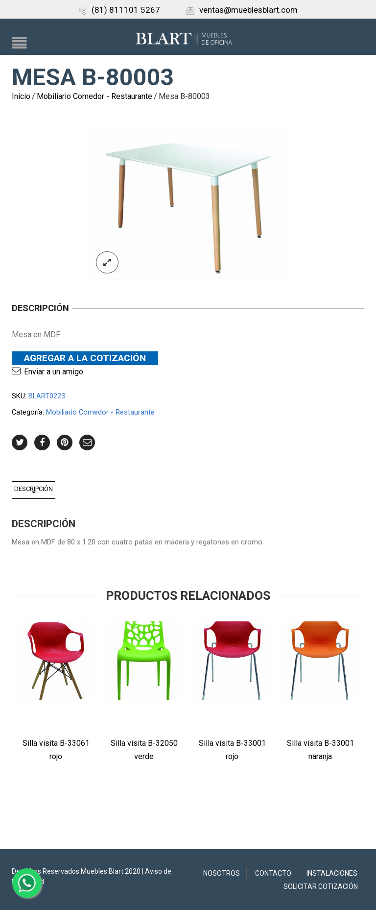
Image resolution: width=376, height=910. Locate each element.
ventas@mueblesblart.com (242, 10)
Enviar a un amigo (53, 371)
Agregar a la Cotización (85, 358)
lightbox (107, 262)
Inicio (21, 96)
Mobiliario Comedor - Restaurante (94, 96)
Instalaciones (331, 873)
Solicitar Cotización (320, 886)
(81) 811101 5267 (119, 10)
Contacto (273, 873)
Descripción (33, 488)
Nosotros (221, 873)
